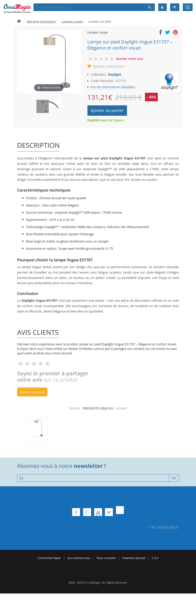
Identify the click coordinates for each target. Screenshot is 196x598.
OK (174, 478)
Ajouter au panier (107, 110)
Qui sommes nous (78, 558)
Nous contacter (106, 558)
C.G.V (155, 558)
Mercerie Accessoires (41, 21)
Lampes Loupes (72, 21)
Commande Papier (49, 558)
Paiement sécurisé (133, 558)
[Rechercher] (150, 7)
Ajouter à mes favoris (108, 66)
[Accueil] (19, 21)
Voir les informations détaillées (113, 87)
